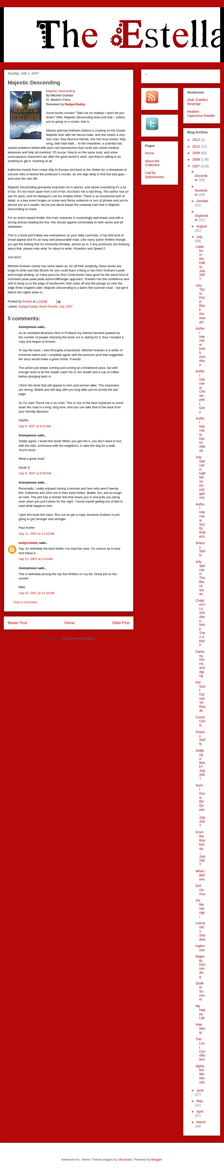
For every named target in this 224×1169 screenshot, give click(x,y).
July (199, 237)
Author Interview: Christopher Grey (200, 391)
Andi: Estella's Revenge (197, 102)
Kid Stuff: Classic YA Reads (200, 696)
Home (70, 623)
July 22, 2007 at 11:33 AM (36, 593)
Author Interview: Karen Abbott (200, 434)
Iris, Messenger (200, 908)
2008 (196, 159)
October (202, 201)
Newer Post (17, 623)
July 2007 (66, 306)
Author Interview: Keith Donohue (200, 347)
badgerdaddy (28, 543)
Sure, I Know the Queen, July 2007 (200, 805)
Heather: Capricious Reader (201, 114)
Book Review (48, 306)
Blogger (156, 1159)
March (201, 1122)
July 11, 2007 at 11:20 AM (36, 533)
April (199, 1111)
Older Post (121, 623)
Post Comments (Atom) (78, 638)
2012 (196, 140)
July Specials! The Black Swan (200, 578)
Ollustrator (125, 1159)
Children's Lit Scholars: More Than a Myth (200, 623)
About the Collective (152, 163)
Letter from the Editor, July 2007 (200, 263)
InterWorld (200, 1029)
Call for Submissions (154, 175)
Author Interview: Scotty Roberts (200, 520)
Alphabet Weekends (200, 1074)
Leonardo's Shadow (200, 931)
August (201, 226)
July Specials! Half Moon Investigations (200, 477)
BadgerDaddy (28, 306)
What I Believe (200, 875)
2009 (196, 153)
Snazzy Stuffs (200, 549)
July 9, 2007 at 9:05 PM (35, 473)
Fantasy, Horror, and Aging (200, 664)
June (200, 1090)
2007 (196, 166)
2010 (196, 146)
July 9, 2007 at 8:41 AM (35, 426)
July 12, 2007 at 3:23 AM (36, 559)
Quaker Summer (200, 991)
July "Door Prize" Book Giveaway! (200, 303)
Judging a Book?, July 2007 (200, 764)
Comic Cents (200, 721)
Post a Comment (25, 602)
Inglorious (200, 948)
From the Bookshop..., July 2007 (200, 848)
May (199, 1101)
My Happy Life (200, 1012)
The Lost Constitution (200, 1049)
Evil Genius (200, 890)
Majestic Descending (200, 967)
